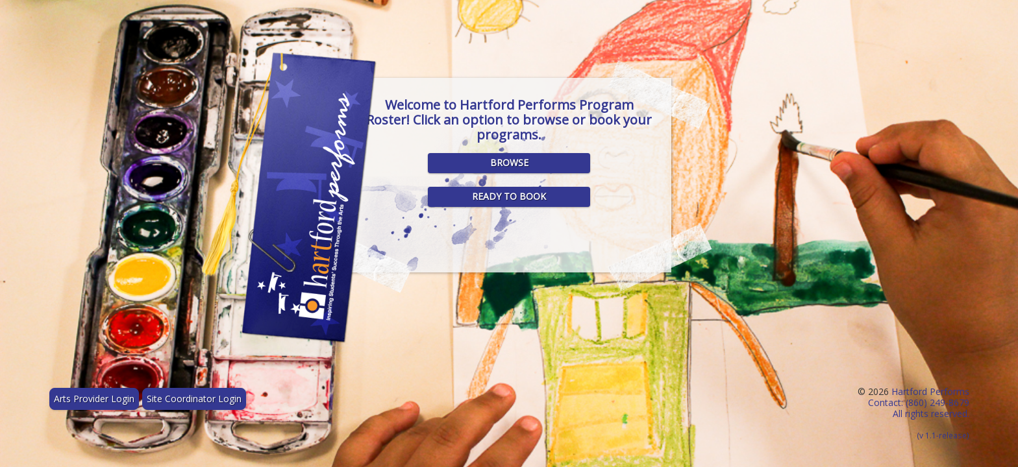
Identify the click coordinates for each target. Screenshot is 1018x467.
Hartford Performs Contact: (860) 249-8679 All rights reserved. (918, 412)
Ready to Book (509, 196)
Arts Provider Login (94, 398)
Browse (509, 162)
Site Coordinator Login (194, 398)
